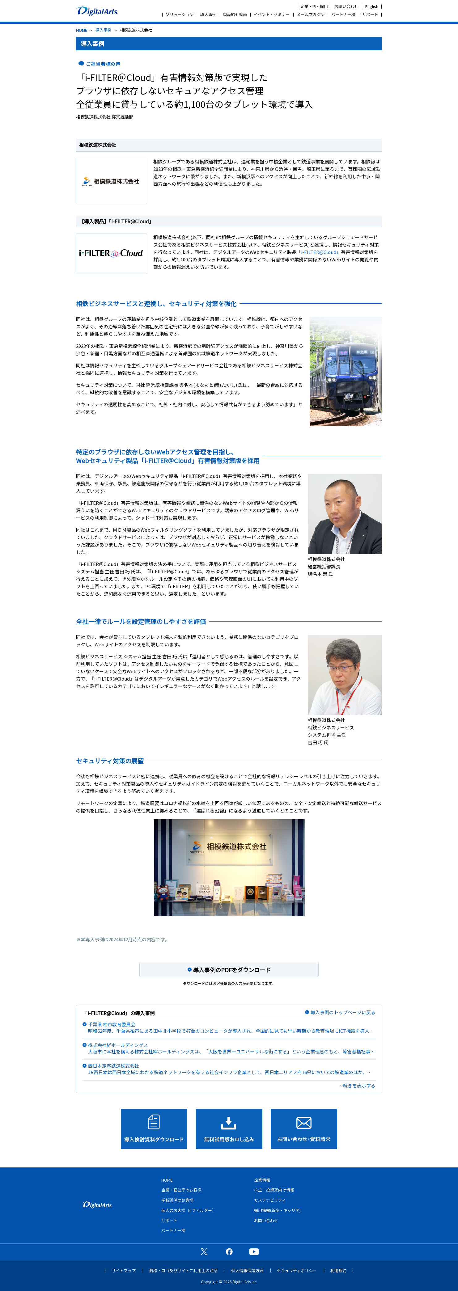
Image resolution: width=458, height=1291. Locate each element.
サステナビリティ (270, 1200)
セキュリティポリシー (297, 1270)
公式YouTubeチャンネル (254, 1251)
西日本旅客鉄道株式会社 (231, 1069)
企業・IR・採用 (314, 6)
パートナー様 (343, 14)
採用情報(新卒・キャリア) (277, 1210)
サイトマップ (124, 1270)
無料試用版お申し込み (229, 1129)
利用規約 (338, 1270)
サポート (370, 14)
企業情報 (262, 1180)
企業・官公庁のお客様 (181, 1190)
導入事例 (208, 14)
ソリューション (180, 14)
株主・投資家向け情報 (274, 1190)
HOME (81, 30)
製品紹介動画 (235, 14)
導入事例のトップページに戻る (343, 1012)
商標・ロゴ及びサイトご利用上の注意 (183, 1270)
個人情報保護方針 (247, 1270)
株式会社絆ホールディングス (231, 1048)
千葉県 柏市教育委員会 (231, 1027)
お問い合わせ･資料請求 (303, 1129)
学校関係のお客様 (177, 1200)
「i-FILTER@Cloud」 (131, 221)
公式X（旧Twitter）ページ (204, 1251)
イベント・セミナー (272, 14)
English (371, 6)
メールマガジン (311, 14)
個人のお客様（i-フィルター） (188, 1210)
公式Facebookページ (229, 1251)
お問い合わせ (346, 6)
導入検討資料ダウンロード (154, 1129)
